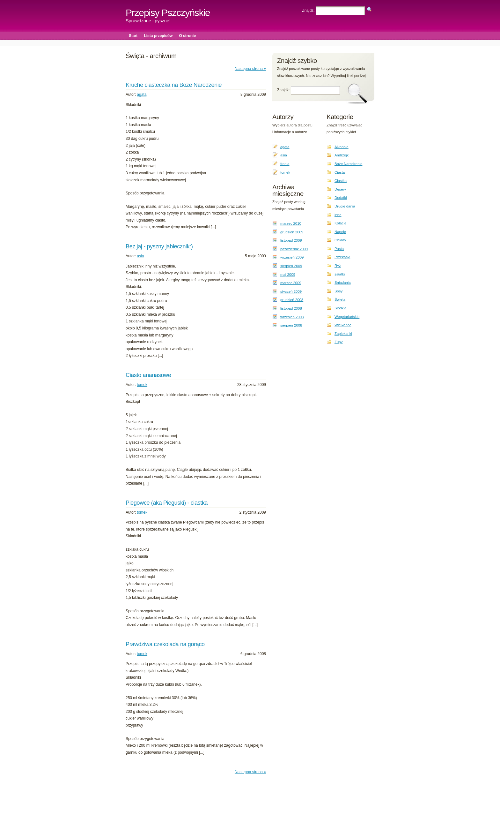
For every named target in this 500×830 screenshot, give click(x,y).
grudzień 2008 (291, 300)
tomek (142, 384)
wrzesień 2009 (292, 257)
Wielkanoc (343, 325)
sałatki (340, 274)
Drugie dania (345, 206)
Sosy (338, 291)
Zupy (338, 342)
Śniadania (343, 282)
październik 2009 (294, 249)
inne (338, 215)
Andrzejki (342, 155)
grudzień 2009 (291, 232)
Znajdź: (309, 10)
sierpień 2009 (291, 266)
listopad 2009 (291, 240)
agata (141, 94)
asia (140, 256)
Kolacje (340, 223)
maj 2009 (287, 274)
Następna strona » (250, 68)
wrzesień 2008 (292, 317)
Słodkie (340, 308)
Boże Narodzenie (348, 164)
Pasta (339, 249)
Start (133, 36)
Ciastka (341, 181)
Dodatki (341, 198)
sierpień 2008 (291, 325)
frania (285, 164)
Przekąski (342, 257)
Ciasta (340, 172)
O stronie (187, 36)
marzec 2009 (290, 283)
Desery (340, 189)
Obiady (340, 240)
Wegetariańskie (347, 317)
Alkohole (342, 147)
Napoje (340, 232)
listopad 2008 (291, 308)
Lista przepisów (158, 36)
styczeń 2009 (291, 291)
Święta (340, 299)
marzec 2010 (290, 223)
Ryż (338, 266)
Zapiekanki (343, 334)
